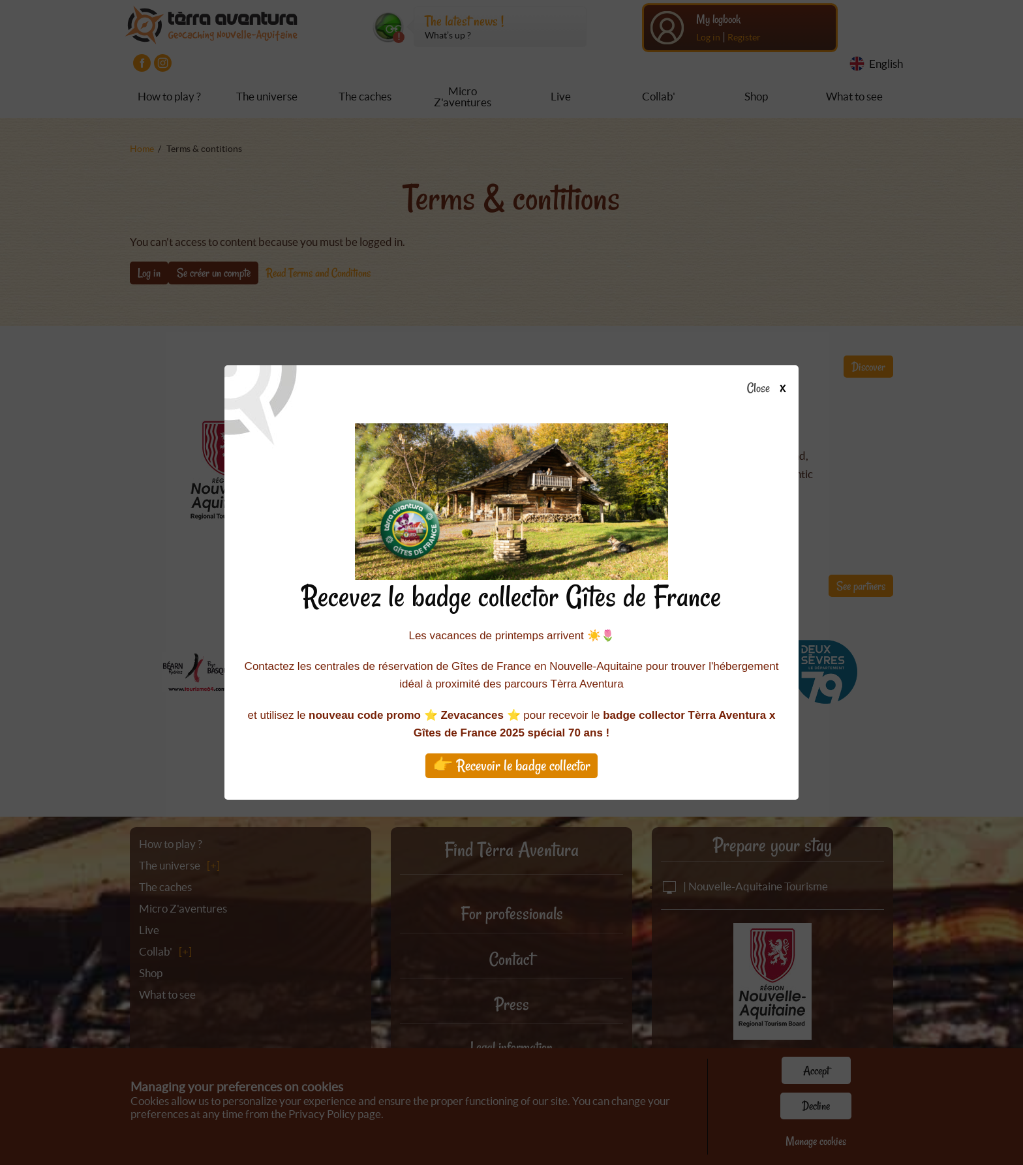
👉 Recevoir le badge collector (511, 765)
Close (770, 388)
